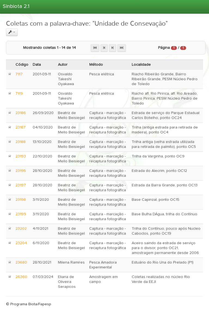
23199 (21, 214)
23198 (21, 200)
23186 (21, 113)
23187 (21, 127)
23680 (21, 262)
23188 (21, 142)
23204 (21, 243)
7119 (19, 93)
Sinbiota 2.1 (16, 6)
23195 (21, 171)
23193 (21, 156)
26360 (21, 277)
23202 (21, 229)
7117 (19, 74)
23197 (21, 185)
